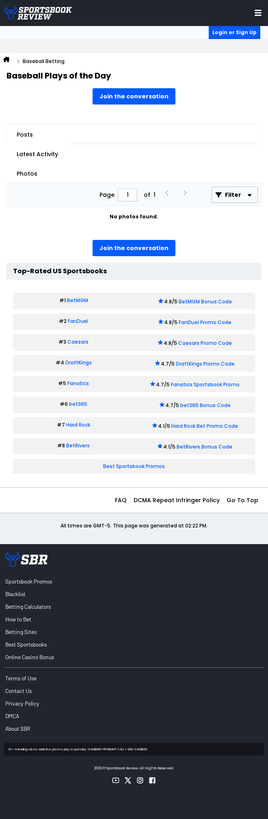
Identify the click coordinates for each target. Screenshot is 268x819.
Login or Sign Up (234, 32)
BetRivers (78, 445)
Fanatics (78, 383)
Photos (27, 174)
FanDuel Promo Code (205, 322)
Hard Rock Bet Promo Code (204, 426)
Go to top (242, 500)
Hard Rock (78, 424)
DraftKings (78, 362)
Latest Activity (37, 154)
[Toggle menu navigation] (258, 12)
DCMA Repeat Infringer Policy (177, 500)
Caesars (78, 341)
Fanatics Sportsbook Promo (205, 384)
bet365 (78, 404)
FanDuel (78, 321)
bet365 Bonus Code (205, 405)
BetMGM (77, 300)
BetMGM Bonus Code (205, 301)
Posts (25, 135)
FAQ (121, 500)
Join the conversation (134, 96)
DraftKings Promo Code (205, 363)
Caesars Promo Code (205, 343)
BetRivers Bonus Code (204, 446)
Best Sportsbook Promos (134, 466)
